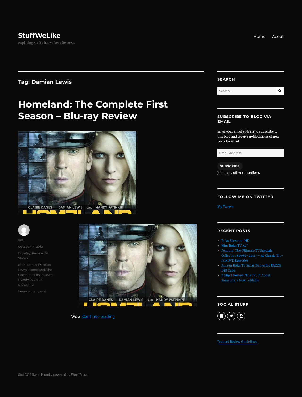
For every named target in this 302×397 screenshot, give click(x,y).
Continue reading (98, 316)
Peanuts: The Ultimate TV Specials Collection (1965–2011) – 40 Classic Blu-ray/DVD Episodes (252, 256)
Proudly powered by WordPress (64, 375)
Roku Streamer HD (235, 241)
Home (259, 36)
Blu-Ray (24, 253)
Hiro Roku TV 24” (234, 246)
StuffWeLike (39, 35)
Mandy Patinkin (30, 279)
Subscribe (230, 166)
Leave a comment (32, 291)
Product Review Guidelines (237, 342)
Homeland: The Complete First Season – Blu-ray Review (93, 109)
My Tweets (225, 207)
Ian (20, 240)
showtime (26, 284)
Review (37, 253)
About (278, 36)
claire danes (27, 265)
